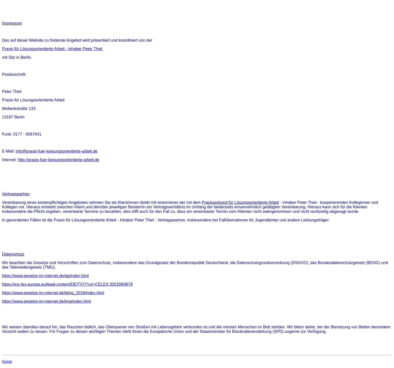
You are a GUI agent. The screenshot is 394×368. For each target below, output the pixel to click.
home (7, 361)
